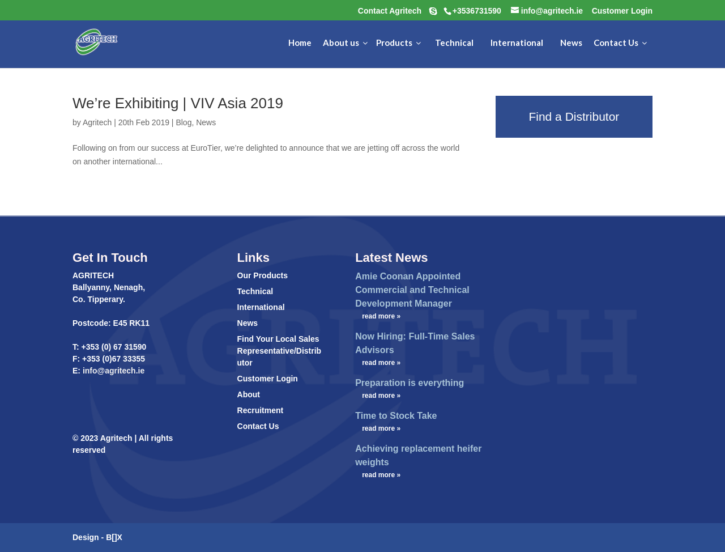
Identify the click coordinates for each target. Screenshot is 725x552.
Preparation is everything (409, 383)
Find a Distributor (573, 116)
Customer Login (267, 378)
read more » (381, 316)
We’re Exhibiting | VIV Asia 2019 (177, 103)
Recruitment (260, 410)
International (261, 307)
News (206, 122)
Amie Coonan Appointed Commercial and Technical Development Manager (412, 289)
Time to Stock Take (396, 416)
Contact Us (258, 426)
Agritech (97, 122)
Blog (183, 122)
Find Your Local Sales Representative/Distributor (279, 350)
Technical (255, 291)
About (248, 394)
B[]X (114, 537)
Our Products (262, 275)
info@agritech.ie (112, 370)
